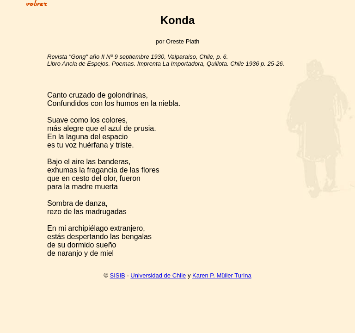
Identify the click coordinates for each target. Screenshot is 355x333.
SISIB (117, 275)
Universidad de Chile (158, 275)
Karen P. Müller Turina (221, 275)
